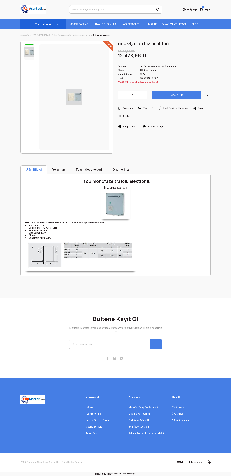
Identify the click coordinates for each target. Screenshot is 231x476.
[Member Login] (190, 9)
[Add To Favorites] (208, 95)
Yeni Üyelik (178, 407)
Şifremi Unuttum (181, 420)
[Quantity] (132, 95)
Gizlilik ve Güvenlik (139, 420)
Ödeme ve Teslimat (139, 413)
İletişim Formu (93, 413)
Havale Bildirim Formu (97, 420)
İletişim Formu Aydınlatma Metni (146, 433)
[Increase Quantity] (143, 95)
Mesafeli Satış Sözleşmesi (143, 407)
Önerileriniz (121, 169)
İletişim (89, 407)
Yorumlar (58, 169)
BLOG (195, 24)
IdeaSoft (99, 474)
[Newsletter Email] (115, 344)
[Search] (115, 9)
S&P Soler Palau (147, 70)
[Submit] (156, 344)
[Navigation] (43, 24)
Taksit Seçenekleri (89, 169)
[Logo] (33, 9)
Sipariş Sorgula (93, 426)
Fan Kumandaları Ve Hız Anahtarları (157, 66)
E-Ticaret (109, 474)
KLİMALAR (151, 24)
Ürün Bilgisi (34, 169)
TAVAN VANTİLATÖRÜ (174, 24)
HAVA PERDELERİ (130, 24)
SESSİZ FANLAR (79, 24)
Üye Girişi (177, 413)
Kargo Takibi (92, 433)
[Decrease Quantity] (122, 95)
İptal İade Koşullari (139, 426)
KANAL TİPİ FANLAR (104, 24)
